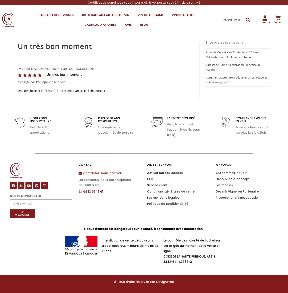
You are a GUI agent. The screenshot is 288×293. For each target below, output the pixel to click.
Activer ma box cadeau (165, 173)
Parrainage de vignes (56, 15)
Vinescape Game (150, 15)
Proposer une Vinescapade (237, 197)
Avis (128, 25)
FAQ (150, 179)
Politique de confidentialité (167, 204)
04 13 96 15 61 (93, 192)
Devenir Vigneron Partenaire (237, 191)
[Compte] (265, 18)
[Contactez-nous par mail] (80, 173)
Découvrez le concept (232, 179)
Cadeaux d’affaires (100, 25)
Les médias (224, 185)
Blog (144, 25)
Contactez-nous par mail (102, 173)
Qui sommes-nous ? (231, 173)
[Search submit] (248, 19)
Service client (157, 185)
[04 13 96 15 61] (80, 191)
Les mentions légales (163, 197)
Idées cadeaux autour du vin (105, 15)
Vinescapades (183, 15)
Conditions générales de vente (171, 191)
